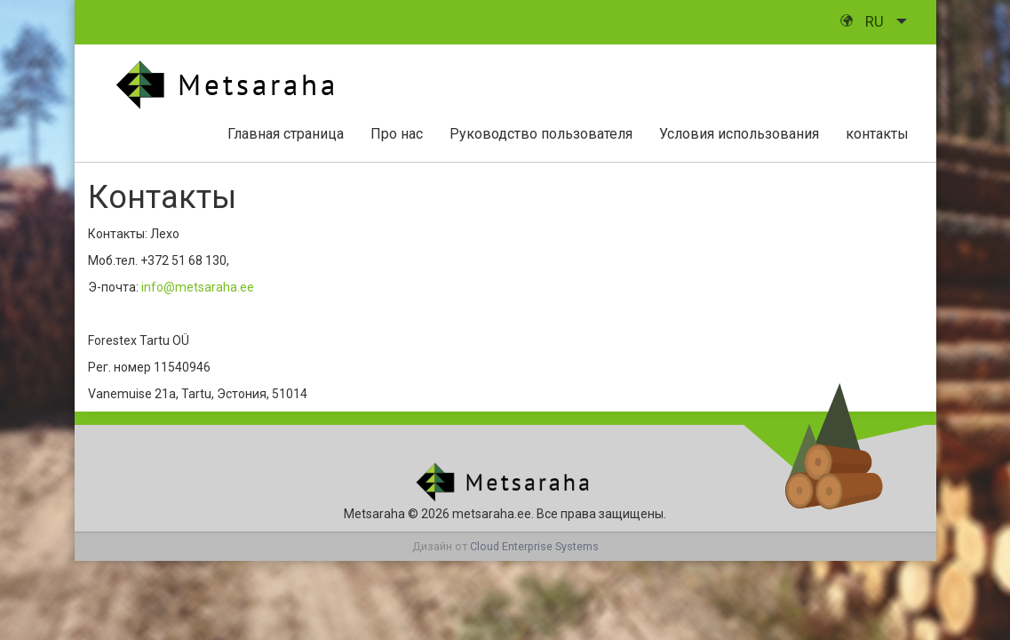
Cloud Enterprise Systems (534, 546)
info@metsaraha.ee (197, 287)
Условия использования (739, 133)
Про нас (396, 133)
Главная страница (285, 133)
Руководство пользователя (540, 133)
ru (863, 21)
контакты (877, 133)
